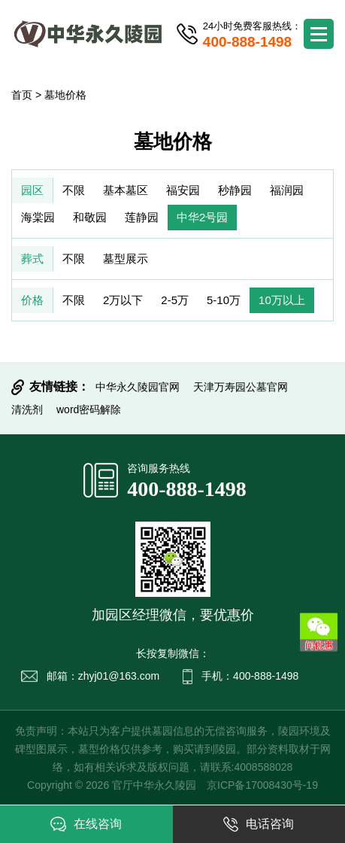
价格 (32, 300)
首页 (21, 95)
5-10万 (224, 300)
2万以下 (123, 300)
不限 (73, 190)
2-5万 (175, 300)
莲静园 (142, 217)
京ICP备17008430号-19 (262, 785)
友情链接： (59, 386)
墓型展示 (125, 258)
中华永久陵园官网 (137, 387)
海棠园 (38, 217)
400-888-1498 (187, 489)
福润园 (287, 190)
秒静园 (235, 190)
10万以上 (282, 300)
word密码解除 (88, 409)
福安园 (183, 190)
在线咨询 (86, 824)
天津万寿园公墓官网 (240, 387)
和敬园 (90, 217)
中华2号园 (202, 217)
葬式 (32, 258)
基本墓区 (125, 190)
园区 (32, 190)
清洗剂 (27, 409)
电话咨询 (258, 824)
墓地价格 (65, 95)
